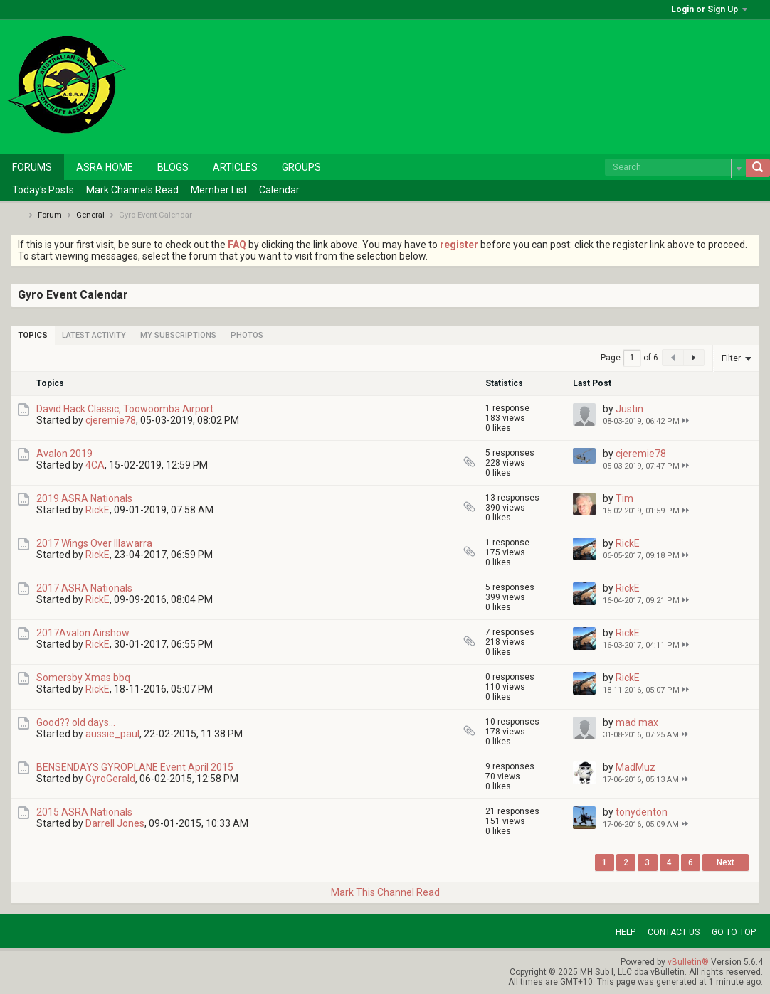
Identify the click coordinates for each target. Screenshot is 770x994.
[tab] (33, 335)
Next (725, 862)
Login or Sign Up (709, 9)
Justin (629, 409)
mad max (637, 722)
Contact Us (674, 932)
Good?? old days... (75, 722)
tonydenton (642, 812)
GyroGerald (110, 778)
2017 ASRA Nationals (84, 588)
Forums (32, 167)
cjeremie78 (110, 420)
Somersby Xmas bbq (83, 677)
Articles (235, 167)
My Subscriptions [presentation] (178, 335)
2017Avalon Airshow (83, 632)
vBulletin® (688, 962)
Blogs (173, 167)
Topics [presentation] (33, 335)
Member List (219, 190)
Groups (301, 167)
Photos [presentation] (247, 335)
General (90, 215)
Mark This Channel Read (385, 892)
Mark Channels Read (132, 190)
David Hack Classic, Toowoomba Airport (124, 409)
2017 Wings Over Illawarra (94, 543)
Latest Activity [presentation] (94, 335)
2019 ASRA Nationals (84, 498)
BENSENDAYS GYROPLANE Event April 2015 (134, 767)
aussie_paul (112, 733)
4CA (95, 465)
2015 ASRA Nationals (84, 812)
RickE (97, 509)
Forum (50, 215)
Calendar (279, 190)
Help (625, 932)
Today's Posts (43, 190)
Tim (624, 498)
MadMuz (635, 767)
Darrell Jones (114, 823)
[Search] (675, 167)
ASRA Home (104, 167)
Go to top (734, 932)
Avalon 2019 (64, 453)
